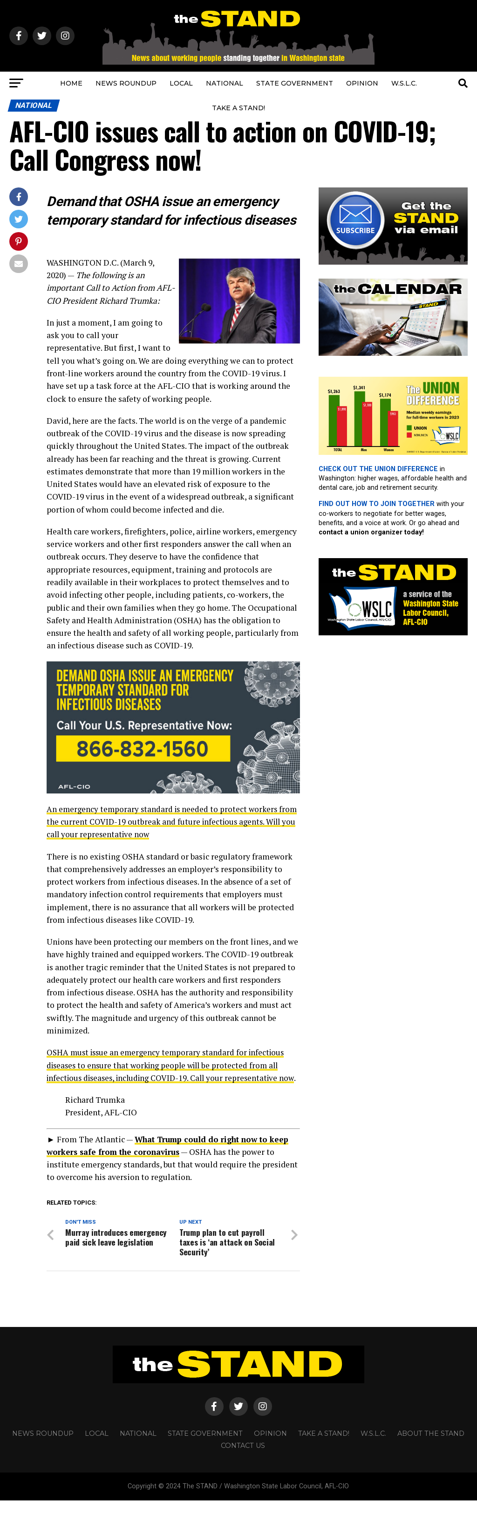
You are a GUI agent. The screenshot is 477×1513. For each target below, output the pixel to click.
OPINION (362, 83)
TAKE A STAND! (238, 108)
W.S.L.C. (404, 83)
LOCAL (181, 83)
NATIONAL (224, 83)
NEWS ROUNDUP (126, 83)
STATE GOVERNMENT (294, 83)
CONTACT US (243, 1458)
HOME (71, 83)
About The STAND (430, 1446)
